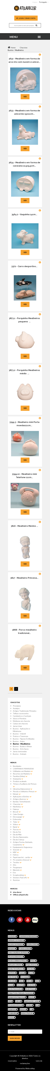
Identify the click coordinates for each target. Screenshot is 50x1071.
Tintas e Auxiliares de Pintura (24, 785)
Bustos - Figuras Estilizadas (23, 739)
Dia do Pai (17, 832)
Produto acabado (20, 781)
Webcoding (30, 1068)
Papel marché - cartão (22, 857)
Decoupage (18, 817)
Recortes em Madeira (22, 774)
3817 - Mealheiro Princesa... (24, 578)
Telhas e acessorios (21, 713)
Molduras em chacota (21, 721)
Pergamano (17, 867)
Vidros (16, 824)
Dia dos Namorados (20, 837)
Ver (25, 97)
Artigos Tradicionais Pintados (24, 711)
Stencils (17, 850)
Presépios (17, 706)
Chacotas (18, 804)
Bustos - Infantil (19, 734)
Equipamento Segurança (22, 847)
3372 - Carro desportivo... (24, 266)
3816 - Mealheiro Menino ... (24, 526)
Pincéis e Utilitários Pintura (25, 791)
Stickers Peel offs (21, 877)
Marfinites (18, 807)
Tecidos (17, 862)
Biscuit (17, 812)
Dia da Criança (18, 839)
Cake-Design (18, 814)
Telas (16, 822)
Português (43, 2)
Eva (14, 872)
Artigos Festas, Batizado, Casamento (23, 843)
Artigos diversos (20, 799)
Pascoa (17, 829)
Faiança (16, 809)
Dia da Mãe (17, 834)
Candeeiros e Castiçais (22, 716)
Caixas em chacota (20, 723)
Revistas (16, 880)
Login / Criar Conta (25, 18)
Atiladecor (24, 1056)
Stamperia (18, 779)
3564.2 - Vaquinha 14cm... (24, 214)
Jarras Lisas (17, 726)
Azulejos (16, 708)
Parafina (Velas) (20, 776)
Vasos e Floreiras (19, 718)
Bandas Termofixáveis (21, 801)
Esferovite (17, 819)
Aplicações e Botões (22, 796)
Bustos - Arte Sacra (20, 749)
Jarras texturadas (20, 751)
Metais (17, 794)
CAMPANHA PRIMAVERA (23, 769)
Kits (14, 865)
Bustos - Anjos (19, 741)
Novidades (17, 766)
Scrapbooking (19, 875)
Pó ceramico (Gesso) (22, 860)
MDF (16, 852)
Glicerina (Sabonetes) (22, 789)
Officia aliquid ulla (20, 895)
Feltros (15, 855)
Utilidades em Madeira (23, 771)
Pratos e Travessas (20, 736)
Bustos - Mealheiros (21, 744)
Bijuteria (17, 870)
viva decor (17, 892)
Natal (16, 827)
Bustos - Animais (19, 754)
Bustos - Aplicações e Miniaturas (21, 730)
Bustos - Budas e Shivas (22, 746)
